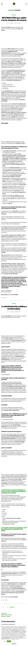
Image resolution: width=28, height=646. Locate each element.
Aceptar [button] (9, 641)
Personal (4, 297)
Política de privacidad (6, 614)
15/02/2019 (18, 311)
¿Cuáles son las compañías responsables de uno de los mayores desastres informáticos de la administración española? (13, 491)
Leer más (4, 641)
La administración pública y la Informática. (14, 307)
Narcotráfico (5, 600)
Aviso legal (3, 613)
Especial (14, 14)
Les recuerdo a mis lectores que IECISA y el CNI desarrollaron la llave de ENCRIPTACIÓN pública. (14, 529)
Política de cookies (5, 616)
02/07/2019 (18, 23)
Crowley (11, 23)
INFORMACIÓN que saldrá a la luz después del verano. (14, 18)
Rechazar (14, 643)
